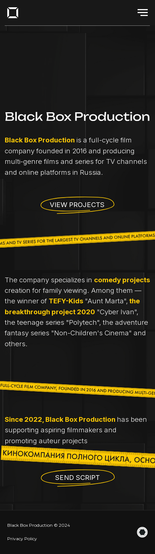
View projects (77, 205)
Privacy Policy (22, 538)
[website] (142, 532)
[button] (78, 478)
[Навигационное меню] (143, 12)
